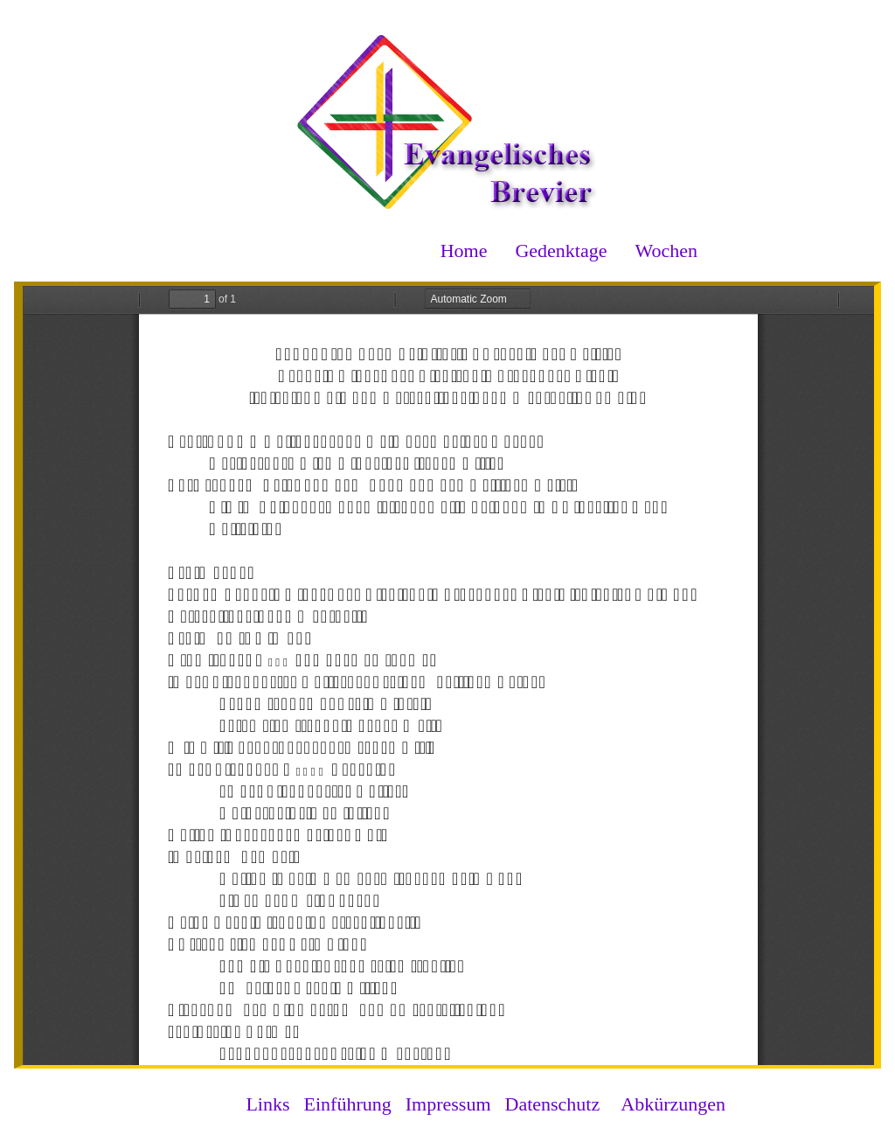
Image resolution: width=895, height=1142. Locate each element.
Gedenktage (561, 250)
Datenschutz (552, 1104)
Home (464, 250)
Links (267, 1104)
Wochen (666, 250)
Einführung (348, 1104)
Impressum (448, 1104)
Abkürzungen (673, 1104)
